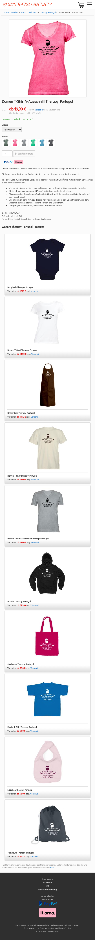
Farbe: (5, 136)
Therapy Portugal (48, 12)
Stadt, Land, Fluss (29, 12)
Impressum (47, 878)
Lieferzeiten (47, 899)
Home (6, 12)
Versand (39, 109)
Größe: (5, 124)
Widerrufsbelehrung (47, 889)
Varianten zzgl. (19, 291)
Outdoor (15, 12)
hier (52, 867)
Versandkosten (47, 895)
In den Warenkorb (24, 153)
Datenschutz (47, 882)
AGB (47, 885)
